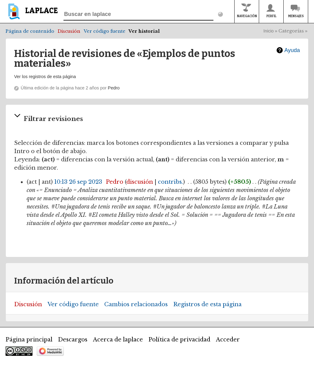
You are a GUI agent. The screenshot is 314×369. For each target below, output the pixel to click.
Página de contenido (30, 31)
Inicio (268, 30)
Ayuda (292, 50)
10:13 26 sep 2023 (78, 182)
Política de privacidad (179, 339)
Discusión (69, 31)
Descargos (72, 339)
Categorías (291, 31)
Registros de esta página (207, 304)
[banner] (32, 14)
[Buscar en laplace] (138, 14)
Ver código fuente (104, 31)
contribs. (170, 182)
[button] (157, 119)
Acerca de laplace (118, 339)
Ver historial (144, 31)
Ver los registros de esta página (45, 76)
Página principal (29, 339)
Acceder (228, 339)
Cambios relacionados (136, 304)
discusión (139, 182)
